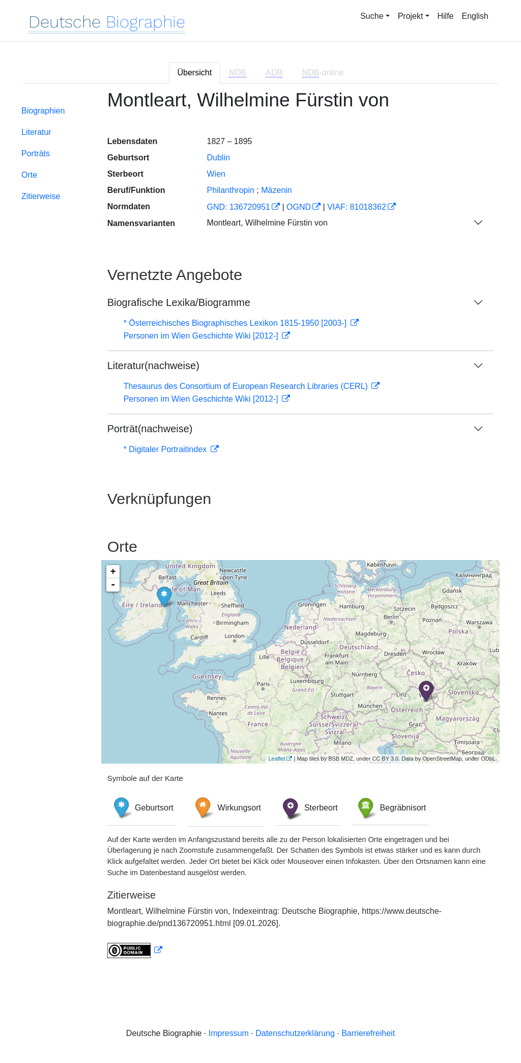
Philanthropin (230, 190)
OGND (298, 207)
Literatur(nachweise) (153, 365)
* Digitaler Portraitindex (166, 449)
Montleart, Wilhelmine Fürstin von (267, 222)
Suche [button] (371, 16)
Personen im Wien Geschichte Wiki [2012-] (202, 335)
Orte (29, 175)
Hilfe (446, 16)
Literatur (36, 132)
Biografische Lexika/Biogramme (178, 302)
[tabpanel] (260, 530)
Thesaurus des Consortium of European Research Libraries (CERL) (247, 386)
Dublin (218, 157)
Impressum (229, 1033)
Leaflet (276, 759)
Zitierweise (40, 196)
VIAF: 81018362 (356, 207)
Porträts (35, 153)
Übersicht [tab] (195, 72)
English (475, 16)
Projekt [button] (410, 16)
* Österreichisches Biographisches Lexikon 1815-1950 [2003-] (236, 323)
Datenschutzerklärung (295, 1033)
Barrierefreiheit (368, 1033)
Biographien (43, 110)
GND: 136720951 (238, 207)
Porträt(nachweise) (150, 428)
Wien (216, 174)
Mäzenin (276, 190)
